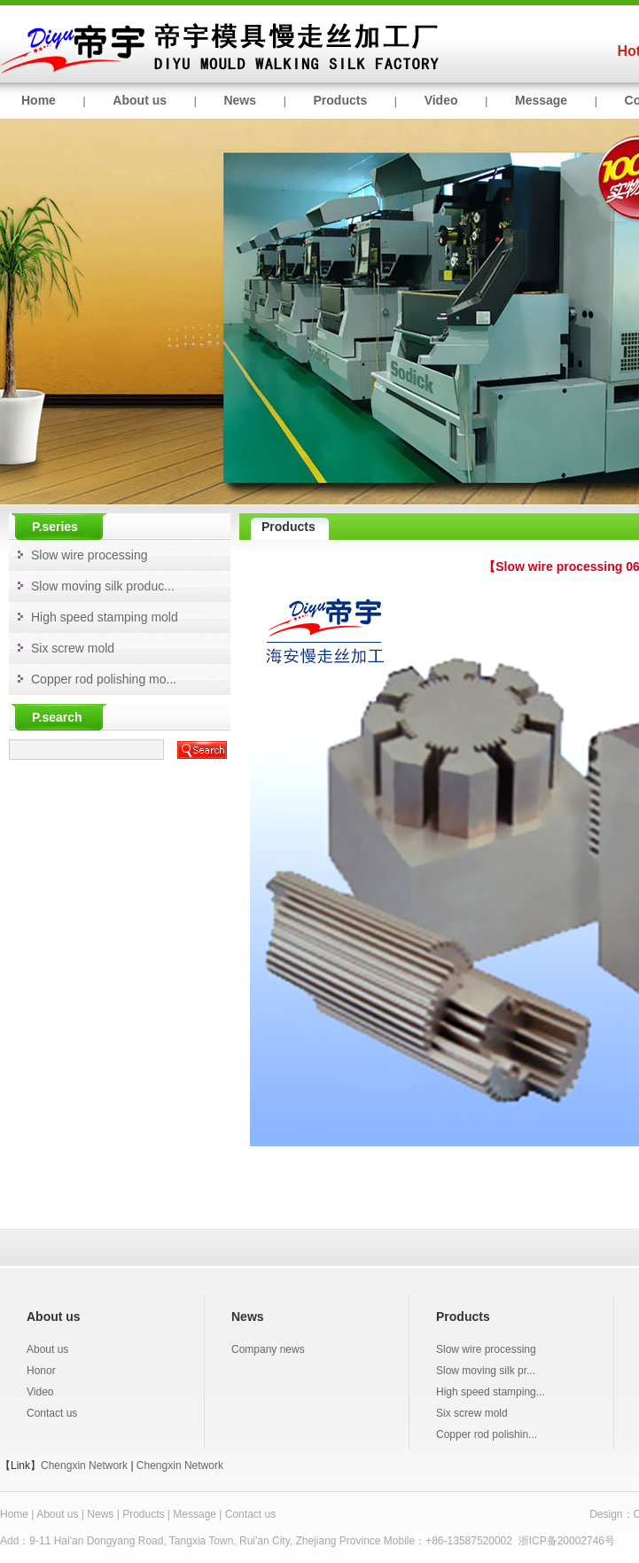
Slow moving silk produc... (103, 586)
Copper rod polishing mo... (103, 679)
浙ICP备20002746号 (566, 1541)
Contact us (52, 1413)
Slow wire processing (89, 555)
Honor (41, 1370)
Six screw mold (72, 648)
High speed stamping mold (104, 617)
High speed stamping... (490, 1392)
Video (441, 100)
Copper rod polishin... (486, 1434)
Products (341, 100)
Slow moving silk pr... (485, 1370)
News (239, 100)
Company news (268, 1349)
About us (140, 100)
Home (38, 100)
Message (541, 100)
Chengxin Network (84, 1465)
